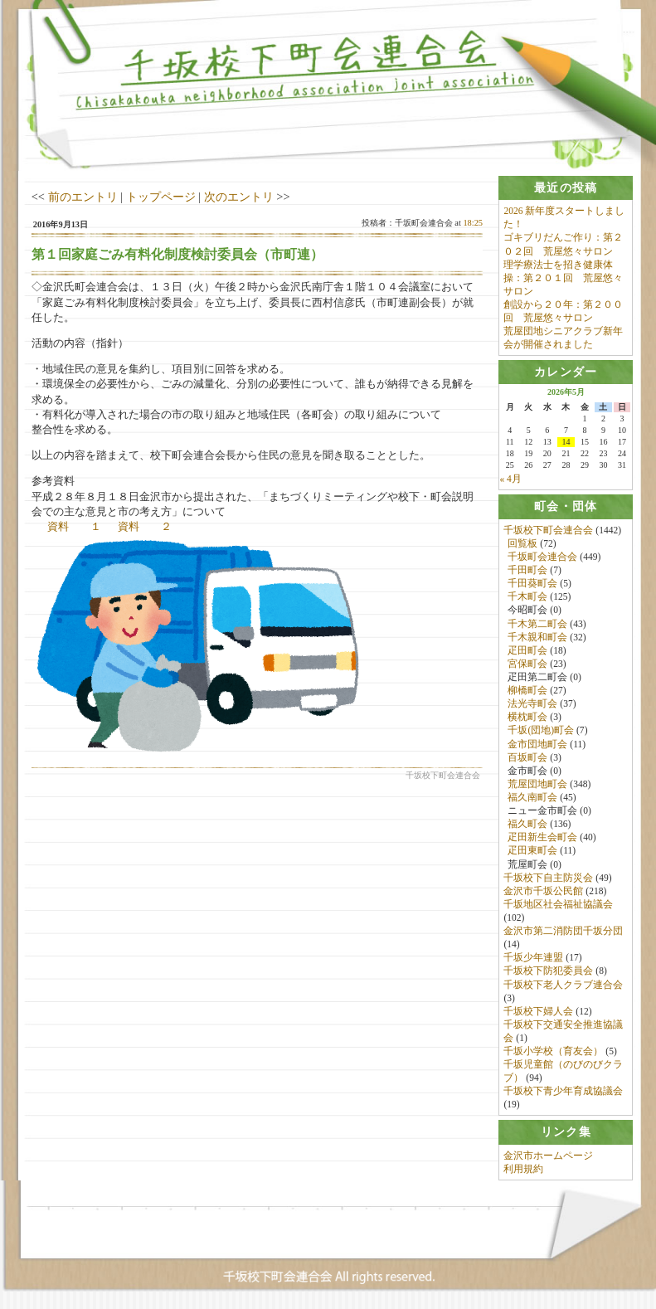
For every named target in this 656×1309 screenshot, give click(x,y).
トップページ (161, 196)
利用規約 (523, 1170)
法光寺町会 (532, 704)
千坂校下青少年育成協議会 (563, 1092)
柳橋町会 (527, 691)
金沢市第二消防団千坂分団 (563, 932)
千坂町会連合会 (542, 557)
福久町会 (527, 825)
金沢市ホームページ (548, 1156)
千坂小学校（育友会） (553, 1052)
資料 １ (74, 526)
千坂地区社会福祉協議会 (558, 904)
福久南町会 (532, 797)
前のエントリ (83, 196)
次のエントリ (239, 196)
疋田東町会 (532, 851)
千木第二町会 (537, 624)
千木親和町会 (537, 637)
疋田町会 (527, 650)
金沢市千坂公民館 (543, 891)
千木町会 (527, 597)
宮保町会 (527, 664)
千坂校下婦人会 (538, 1011)
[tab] (565, 188)
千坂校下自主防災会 (548, 878)
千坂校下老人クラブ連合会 (563, 985)
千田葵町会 (532, 584)
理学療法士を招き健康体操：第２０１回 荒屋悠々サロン (563, 278)
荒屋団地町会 (537, 784)
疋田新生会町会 (542, 838)
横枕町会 (527, 718)
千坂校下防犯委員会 (548, 971)
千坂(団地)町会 (541, 731)
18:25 (473, 222)
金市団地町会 (537, 744)
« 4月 (510, 479)
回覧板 (522, 543)
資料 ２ (145, 526)
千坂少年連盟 (533, 958)
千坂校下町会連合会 (548, 530)
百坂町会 (527, 757)
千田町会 (527, 571)
